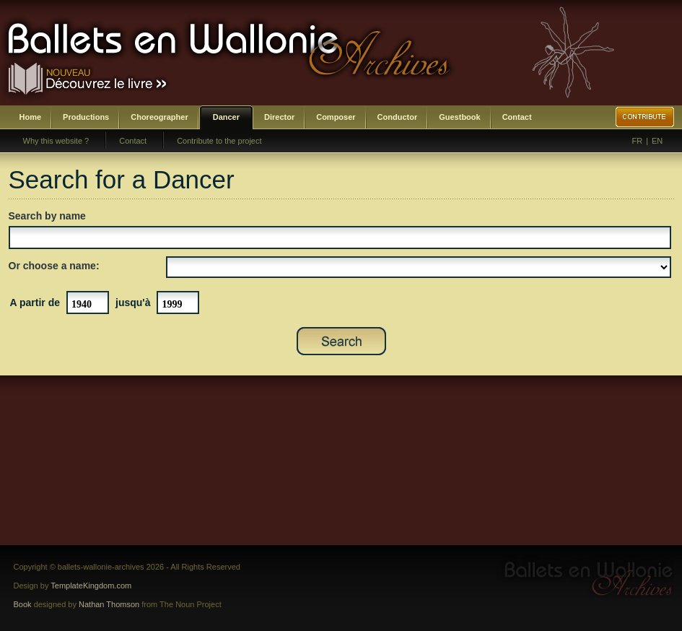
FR (637, 140)
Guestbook (459, 117)
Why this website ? (56, 140)
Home (30, 117)
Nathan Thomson (109, 604)
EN (657, 140)
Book (23, 604)
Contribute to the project (219, 140)
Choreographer (159, 117)
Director (279, 117)
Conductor (397, 117)
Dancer (226, 117)
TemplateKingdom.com (91, 585)
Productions (86, 117)
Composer (335, 117)
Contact (517, 117)
